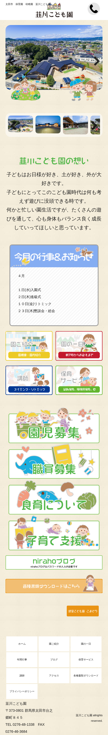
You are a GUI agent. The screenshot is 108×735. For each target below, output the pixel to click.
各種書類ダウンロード (86, 675)
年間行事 (22, 659)
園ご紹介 (54, 643)
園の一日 (86, 643)
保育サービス (86, 659)
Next (95, 62)
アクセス (54, 675)
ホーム (22, 643)
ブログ (54, 659)
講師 (22, 675)
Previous (13, 62)
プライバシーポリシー (22, 691)
